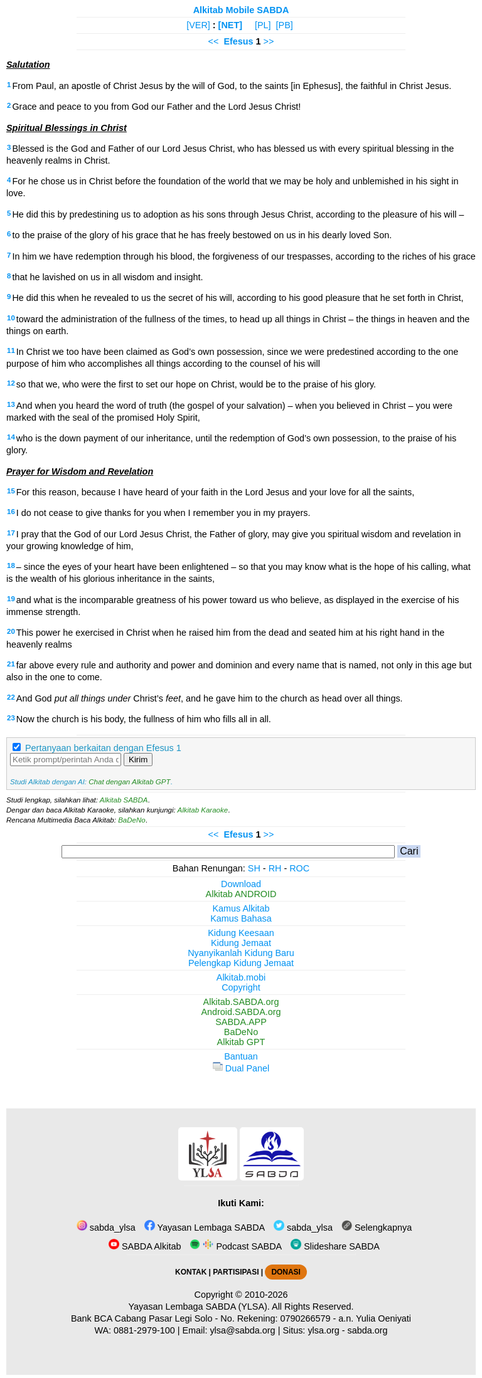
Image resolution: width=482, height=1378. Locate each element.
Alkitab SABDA (124, 800)
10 (11, 318)
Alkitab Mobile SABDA (241, 10)
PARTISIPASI (236, 1272)
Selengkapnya (376, 1228)
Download (241, 884)
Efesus (238, 41)
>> (269, 41)
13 (11, 404)
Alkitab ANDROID (241, 894)
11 (11, 350)
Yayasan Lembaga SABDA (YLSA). (199, 1307)
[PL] (263, 25)
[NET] (230, 25)
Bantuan (241, 1056)
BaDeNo (132, 820)
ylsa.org (323, 1330)
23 (11, 718)
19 (11, 598)
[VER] (198, 25)
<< (213, 41)
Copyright (241, 987)
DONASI (285, 1272)
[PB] (284, 25)
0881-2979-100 (144, 1330)
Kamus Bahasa (241, 918)
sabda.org (368, 1330)
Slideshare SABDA (335, 1246)
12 (11, 383)
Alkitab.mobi (241, 977)
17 (11, 533)
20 (11, 631)
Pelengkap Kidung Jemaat (241, 963)
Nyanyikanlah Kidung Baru (241, 953)
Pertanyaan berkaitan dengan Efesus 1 (103, 748)
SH (254, 868)
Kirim (138, 759)
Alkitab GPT (241, 1042)
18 (11, 565)
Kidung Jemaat (241, 943)
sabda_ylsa (106, 1228)
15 (11, 491)
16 (11, 511)
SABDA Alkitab (145, 1246)
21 (11, 664)
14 (11, 437)
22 (11, 697)
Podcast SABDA (236, 1246)
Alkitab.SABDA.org (241, 1002)
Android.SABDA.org (241, 1012)
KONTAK (190, 1272)
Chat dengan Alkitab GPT (129, 782)
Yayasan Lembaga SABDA (204, 1228)
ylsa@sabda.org (242, 1330)
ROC (299, 868)
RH (275, 868)
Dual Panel (241, 1068)
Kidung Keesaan (241, 933)
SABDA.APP (241, 1022)
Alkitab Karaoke (203, 810)
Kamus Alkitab (240, 908)
